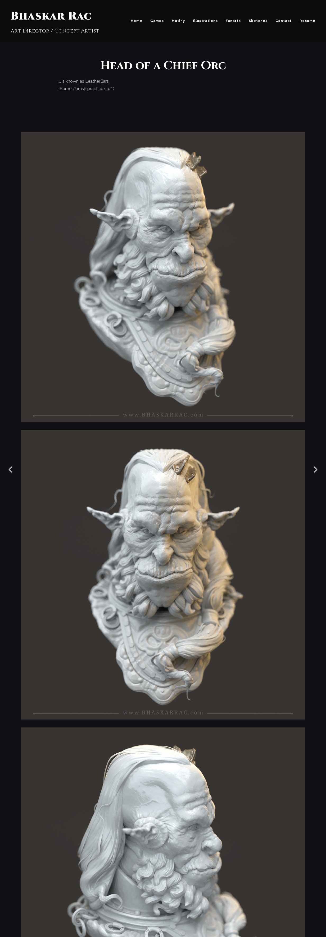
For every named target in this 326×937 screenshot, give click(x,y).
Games (157, 21)
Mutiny (178, 21)
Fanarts (233, 21)
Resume (307, 21)
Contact (283, 21)
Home (136, 21)
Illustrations (205, 21)
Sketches (258, 21)
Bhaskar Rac (51, 16)
